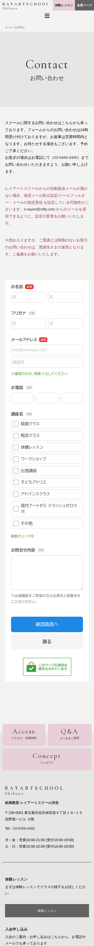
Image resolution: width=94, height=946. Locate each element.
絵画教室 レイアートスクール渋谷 (32, 803)
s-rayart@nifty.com (39, 209)
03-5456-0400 (65, 157)
